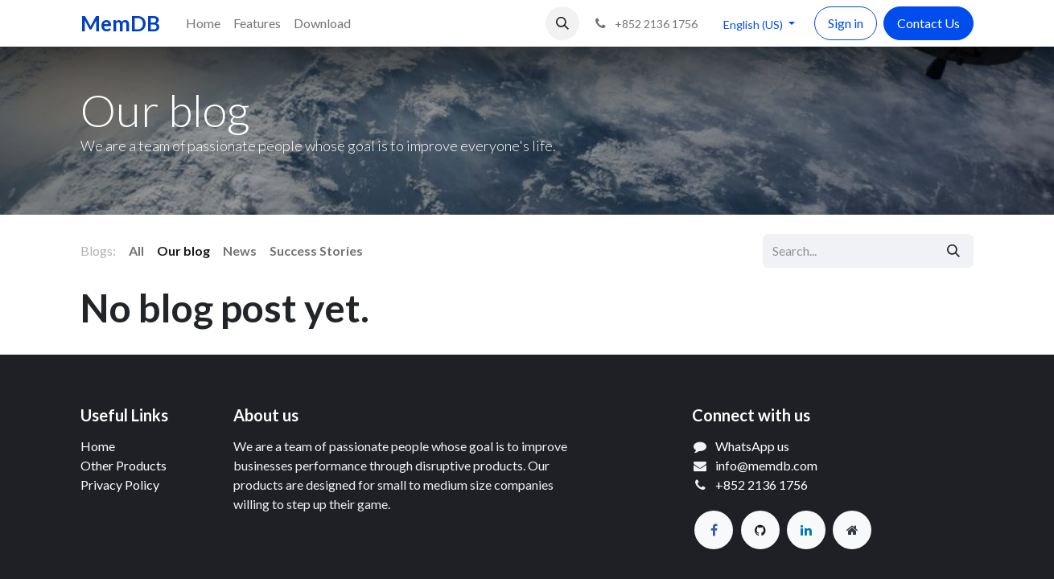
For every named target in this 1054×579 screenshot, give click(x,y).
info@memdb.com (766, 465)
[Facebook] (713, 530)
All (136, 250)
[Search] (953, 251)
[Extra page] (852, 530)
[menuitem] (203, 23)
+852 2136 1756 (761, 484)
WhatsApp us (752, 446)
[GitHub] (760, 530)
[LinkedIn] (806, 530)
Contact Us (928, 23)
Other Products (123, 465)
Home (97, 446)
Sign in (845, 23)
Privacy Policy (119, 484)
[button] (562, 23)
